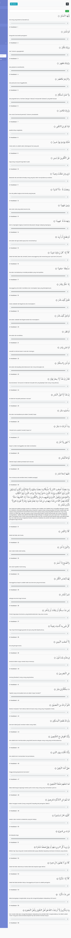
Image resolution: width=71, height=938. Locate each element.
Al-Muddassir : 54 (25, 900)
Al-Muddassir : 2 (24, 43)
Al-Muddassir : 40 (25, 676)
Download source (9, 56)
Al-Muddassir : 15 (24, 248)
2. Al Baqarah (5, 13)
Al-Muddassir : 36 (25, 612)
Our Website (9, 59)
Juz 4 (3, 37)
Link (2, 43)
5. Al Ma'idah (5, 22)
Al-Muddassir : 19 (24, 313)
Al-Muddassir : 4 (24, 74)
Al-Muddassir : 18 (24, 297)
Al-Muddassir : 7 (24, 122)
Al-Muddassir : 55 (25, 915)
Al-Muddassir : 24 (25, 391)
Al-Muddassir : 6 (24, 106)
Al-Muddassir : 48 (25, 803)
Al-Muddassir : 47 (25, 788)
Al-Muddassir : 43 (25, 723)
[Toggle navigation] (67, 4)
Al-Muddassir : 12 (24, 201)
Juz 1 (3, 28)
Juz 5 (3, 40)
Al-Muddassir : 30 (25, 486)
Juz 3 (3, 34)
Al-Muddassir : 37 (25, 628)
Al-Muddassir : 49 (25, 819)
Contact (3, 50)
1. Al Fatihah (5, 10)
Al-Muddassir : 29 (24, 470)
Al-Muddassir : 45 (25, 756)
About (3, 46)
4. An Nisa (4, 19)
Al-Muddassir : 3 (24, 58)
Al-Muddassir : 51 (24, 851)
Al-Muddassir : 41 (24, 691)
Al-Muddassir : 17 (24, 281)
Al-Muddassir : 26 (25, 423)
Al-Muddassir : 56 (25, 933)
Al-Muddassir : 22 (24, 360)
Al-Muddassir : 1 (24, 27)
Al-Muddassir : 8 (24, 137)
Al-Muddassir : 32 (24, 549)
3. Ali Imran (5, 16)
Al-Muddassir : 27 (25, 439)
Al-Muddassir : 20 (25, 328)
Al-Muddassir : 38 (25, 644)
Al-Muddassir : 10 (24, 169)
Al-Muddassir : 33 (24, 565)
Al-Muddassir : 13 (24, 216)
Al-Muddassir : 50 (25, 835)
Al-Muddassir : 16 (24, 265)
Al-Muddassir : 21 (24, 344)
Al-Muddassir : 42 (25, 707)
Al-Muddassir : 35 (25, 597)
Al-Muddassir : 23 (24, 376)
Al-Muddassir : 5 (24, 90)
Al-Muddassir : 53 (25, 884)
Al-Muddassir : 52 (25, 868)
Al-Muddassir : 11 (24, 185)
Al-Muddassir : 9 (24, 153)
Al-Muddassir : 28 (25, 455)
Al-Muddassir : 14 (24, 232)
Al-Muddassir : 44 (25, 739)
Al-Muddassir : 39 (24, 660)
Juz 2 (3, 31)
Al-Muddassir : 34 (25, 581)
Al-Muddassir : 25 (25, 407)
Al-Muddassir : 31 (24, 534)
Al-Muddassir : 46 (25, 772)
